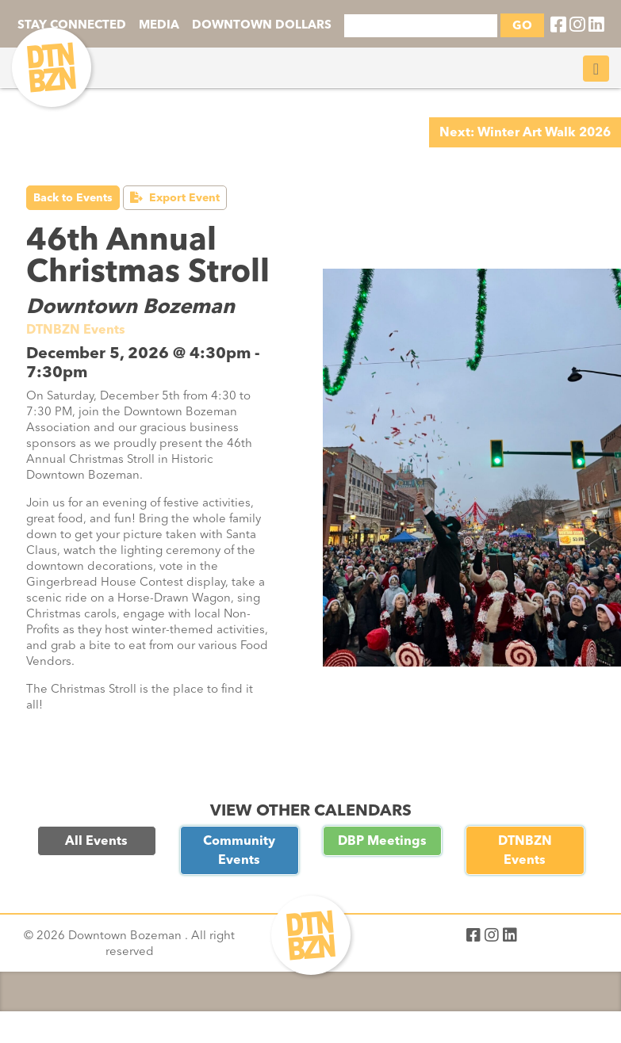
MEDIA (159, 24)
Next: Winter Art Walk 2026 (525, 131)
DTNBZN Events (525, 850)
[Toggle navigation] (596, 68)
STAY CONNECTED (71, 24)
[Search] (420, 25)
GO (522, 25)
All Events (96, 840)
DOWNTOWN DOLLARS (262, 24)
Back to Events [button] (73, 197)
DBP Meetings (382, 840)
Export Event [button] (175, 197)
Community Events (239, 850)
